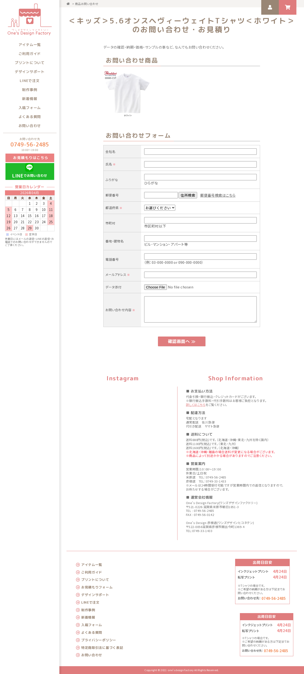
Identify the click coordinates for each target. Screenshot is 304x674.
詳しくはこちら (195, 404)
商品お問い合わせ (87, 4)
